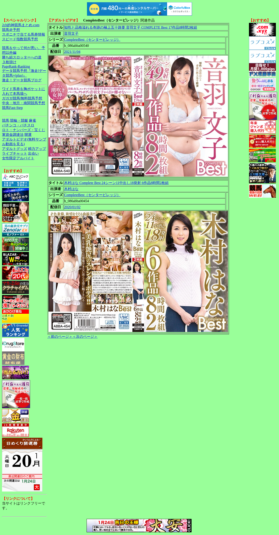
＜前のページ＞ (59, 336)
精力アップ (37, 149)
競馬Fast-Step (12, 108)
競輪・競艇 (19, 120)
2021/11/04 (72, 52)
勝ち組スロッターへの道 (21, 57)
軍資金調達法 (13, 134)
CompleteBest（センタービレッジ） (92, 39)
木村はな (71, 189)
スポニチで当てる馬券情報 (23, 34)
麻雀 (32, 120)
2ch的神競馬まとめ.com (20, 25)
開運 (28, 134)
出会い (33, 153)
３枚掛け (9, 62)
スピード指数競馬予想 (20, 39)
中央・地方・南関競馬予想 (23, 103)
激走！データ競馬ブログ (21, 80)
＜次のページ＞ (85, 336)
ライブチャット (14, 153)
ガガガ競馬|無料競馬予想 (22, 98)
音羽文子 (71, 33)
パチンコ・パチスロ (18, 125)
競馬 (5, 120)
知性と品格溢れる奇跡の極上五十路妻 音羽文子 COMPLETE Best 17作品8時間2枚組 (130, 27)
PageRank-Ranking (16, 66)
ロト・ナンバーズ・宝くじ (23, 130)
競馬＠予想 (11, 30)
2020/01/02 (72, 207)
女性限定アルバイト (18, 158)
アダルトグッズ (14, 149)
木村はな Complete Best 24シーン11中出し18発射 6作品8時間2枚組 (116, 183)
